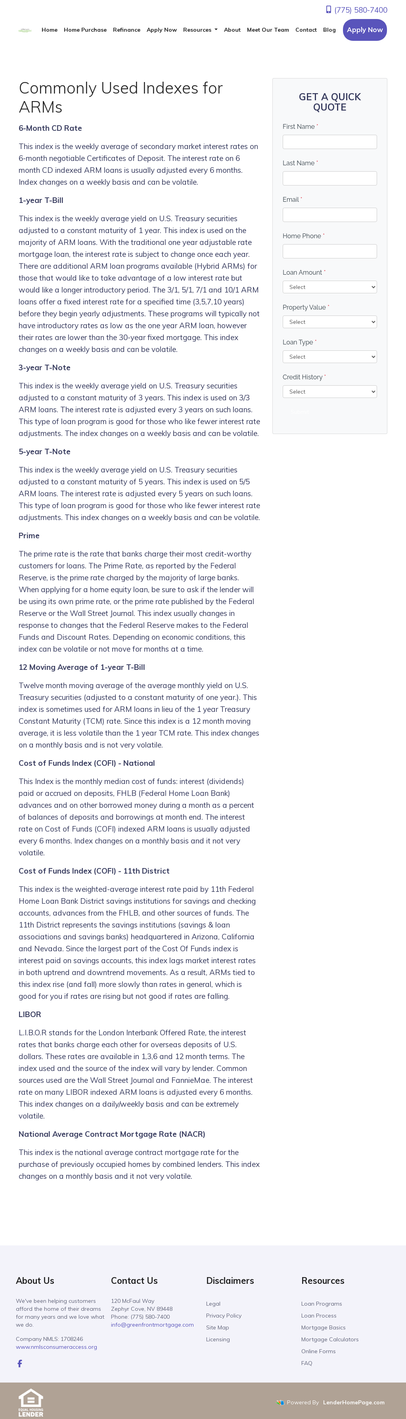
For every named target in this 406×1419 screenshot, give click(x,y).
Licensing (218, 1339)
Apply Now (162, 29)
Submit (300, 411)
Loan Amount (304, 272)
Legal (213, 1303)
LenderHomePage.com (354, 1402)
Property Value (306, 307)
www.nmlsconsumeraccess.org (56, 1346)
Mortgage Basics (323, 1327)
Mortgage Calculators (330, 1339)
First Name (300, 126)
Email (293, 199)
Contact (306, 29)
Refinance (126, 29)
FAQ (306, 1363)
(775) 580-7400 (356, 10)
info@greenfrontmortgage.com (152, 1324)
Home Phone (304, 236)
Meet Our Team (268, 29)
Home (49, 29)
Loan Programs (321, 1303)
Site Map (217, 1327)
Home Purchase (85, 29)
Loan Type (300, 342)
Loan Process (319, 1315)
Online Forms (318, 1351)
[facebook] (19, 1363)
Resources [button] (198, 29)
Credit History (304, 377)
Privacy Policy (223, 1315)
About (232, 29)
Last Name (300, 163)
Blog (329, 29)
